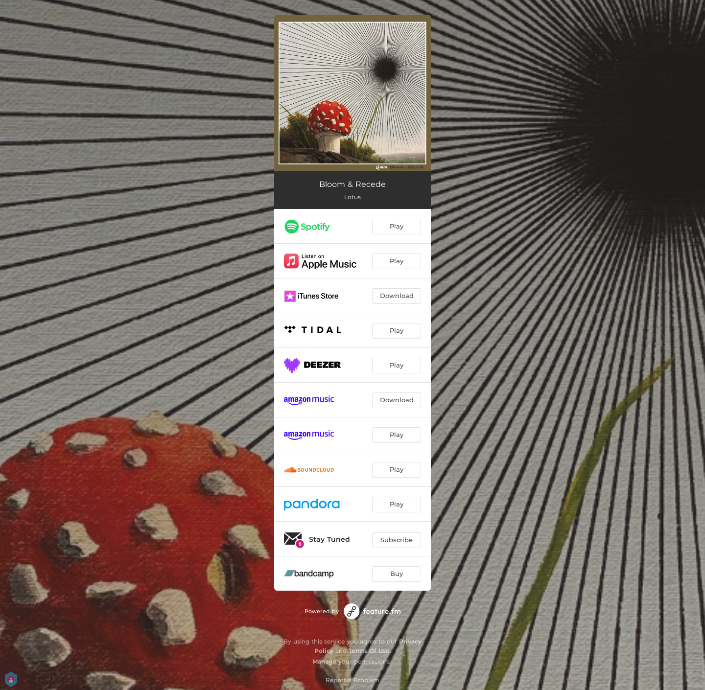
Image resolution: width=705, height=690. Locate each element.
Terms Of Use (369, 650)
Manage (324, 661)
